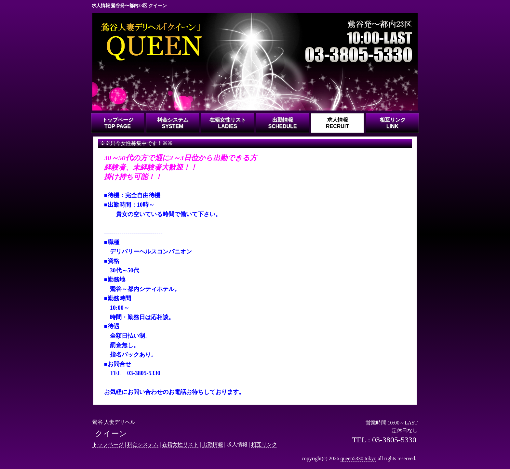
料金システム (142, 444)
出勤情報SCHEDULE (282, 123)
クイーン (111, 433)
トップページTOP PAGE (117, 123)
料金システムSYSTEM (172, 123)
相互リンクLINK (393, 123)
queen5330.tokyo (359, 458)
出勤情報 (212, 444)
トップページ (108, 444)
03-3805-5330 (394, 440)
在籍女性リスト (180, 444)
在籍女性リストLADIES (227, 123)
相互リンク (264, 444)
